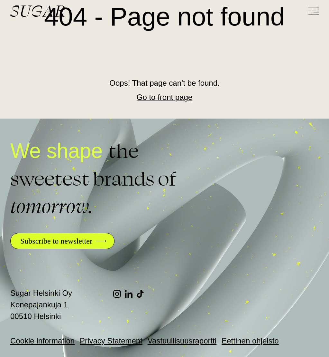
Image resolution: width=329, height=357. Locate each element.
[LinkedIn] (130, 294)
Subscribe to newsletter (56, 241)
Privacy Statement (111, 340)
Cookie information (42, 340)
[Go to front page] (61, 11)
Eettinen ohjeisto (250, 340)
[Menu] (313, 11)
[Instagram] (119, 294)
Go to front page (164, 97)
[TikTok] (142, 294)
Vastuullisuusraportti (182, 340)
